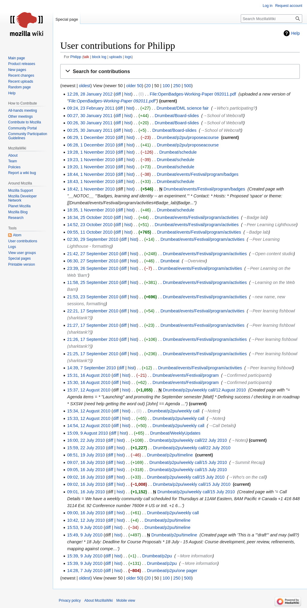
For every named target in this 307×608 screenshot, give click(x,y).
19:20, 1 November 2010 (91, 166)
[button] (180, 72)
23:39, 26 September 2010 (92, 268)
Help (295, 33)
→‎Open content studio (272, 253)
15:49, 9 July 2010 (85, 535)
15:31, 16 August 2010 (88, 375)
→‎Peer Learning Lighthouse (269, 224)
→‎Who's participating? (234, 108)
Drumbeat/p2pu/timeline (170, 455)
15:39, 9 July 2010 (85, 555)
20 (148, 85)
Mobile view (125, 600)
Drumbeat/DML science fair (182, 108)
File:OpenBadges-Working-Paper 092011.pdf (193, 94)
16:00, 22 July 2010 (86, 440)
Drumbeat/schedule (178, 152)
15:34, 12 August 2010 (88, 411)
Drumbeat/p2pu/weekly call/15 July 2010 (188, 462)
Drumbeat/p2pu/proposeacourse (188, 137)
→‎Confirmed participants (246, 375)
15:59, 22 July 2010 (86, 447)
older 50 (134, 85)
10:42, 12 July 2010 (86, 520)
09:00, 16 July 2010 (86, 512)
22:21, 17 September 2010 (92, 310)
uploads (115, 57)
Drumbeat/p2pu (157, 555)
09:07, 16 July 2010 (86, 462)
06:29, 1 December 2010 (91, 137)
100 (166, 85)
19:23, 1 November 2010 (91, 159)
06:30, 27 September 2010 (92, 260)
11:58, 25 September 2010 (92, 282)
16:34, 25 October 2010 (89, 217)
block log (99, 57)
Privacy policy (70, 600)
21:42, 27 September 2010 (92, 253)
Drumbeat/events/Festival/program (186, 375)
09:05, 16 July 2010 (86, 469)
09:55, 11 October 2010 (89, 232)
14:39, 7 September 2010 (91, 367)
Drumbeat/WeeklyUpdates (175, 433)
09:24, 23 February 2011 (91, 108)
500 (187, 85)
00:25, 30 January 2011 (89, 130)
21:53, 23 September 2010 (92, 296)
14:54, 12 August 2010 (88, 425)
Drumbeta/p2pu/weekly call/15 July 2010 (191, 484)
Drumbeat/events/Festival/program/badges (197, 174)
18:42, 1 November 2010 (91, 189)
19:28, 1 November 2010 (91, 152)
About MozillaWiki (98, 600)
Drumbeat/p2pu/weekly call (173, 411)
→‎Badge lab (254, 217)
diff (118, 94)
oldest (84, 85)
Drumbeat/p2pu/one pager (172, 570)
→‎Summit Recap (247, 462)
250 (176, 85)
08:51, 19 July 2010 (86, 455)
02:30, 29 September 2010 (92, 239)
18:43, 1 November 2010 (91, 181)
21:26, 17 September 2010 (92, 339)
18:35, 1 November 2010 (91, 210)
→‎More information (194, 555)
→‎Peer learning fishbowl (269, 367)
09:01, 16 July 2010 (86, 491)
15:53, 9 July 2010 (85, 527)
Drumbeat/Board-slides (177, 115)
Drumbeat (169, 260)
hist (127, 94)
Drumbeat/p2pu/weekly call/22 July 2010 (188, 440)
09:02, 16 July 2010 (86, 477)
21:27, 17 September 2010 (92, 325)
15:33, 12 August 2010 (88, 418)
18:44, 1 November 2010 (91, 174)
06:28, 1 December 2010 (91, 145)
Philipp (75, 57)
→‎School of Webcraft (223, 115)
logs (128, 57)
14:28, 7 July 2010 (85, 570)
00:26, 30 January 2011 (89, 122)
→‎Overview (194, 260)
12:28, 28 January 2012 (89, 94)
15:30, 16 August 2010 (88, 382)
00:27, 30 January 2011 (89, 115)
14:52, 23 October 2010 (89, 224)
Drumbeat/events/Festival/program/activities (197, 217)
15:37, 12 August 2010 (88, 390)
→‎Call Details (221, 425)
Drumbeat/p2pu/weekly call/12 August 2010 (204, 390)
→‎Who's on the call (247, 477)
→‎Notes (211, 411)
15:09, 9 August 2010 (87, 433)
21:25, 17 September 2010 (92, 353)
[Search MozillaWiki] (271, 18)
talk (86, 57)
